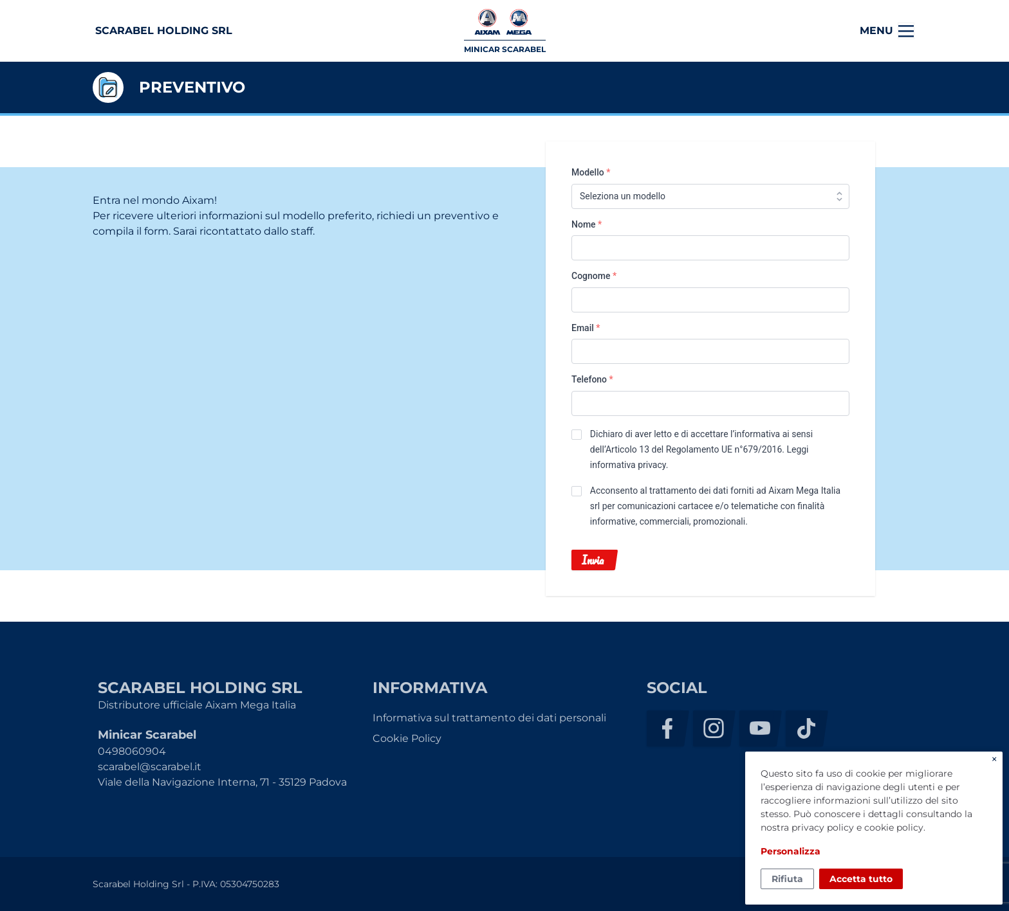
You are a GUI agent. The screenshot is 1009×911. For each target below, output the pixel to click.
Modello (590, 172)
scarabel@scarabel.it (149, 767)
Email (585, 328)
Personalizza (790, 851)
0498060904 (132, 751)
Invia (593, 560)
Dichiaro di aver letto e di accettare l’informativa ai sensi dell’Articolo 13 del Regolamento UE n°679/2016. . (701, 449)
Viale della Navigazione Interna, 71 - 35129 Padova (222, 782)
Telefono (592, 379)
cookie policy (893, 827)
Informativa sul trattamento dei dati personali (489, 718)
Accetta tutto (861, 879)
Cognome (593, 276)
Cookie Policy (407, 738)
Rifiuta (787, 879)
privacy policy (822, 827)
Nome (586, 224)
